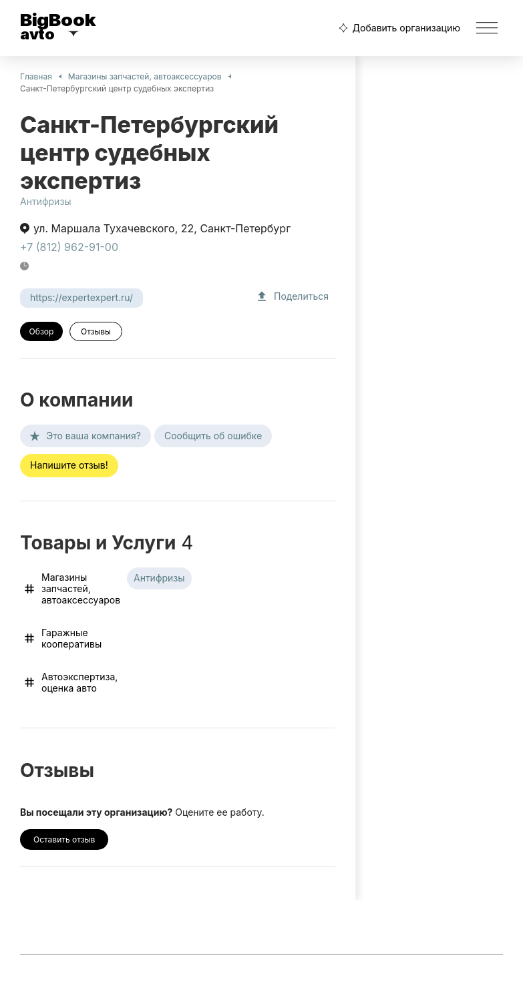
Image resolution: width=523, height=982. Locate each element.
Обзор (41, 331)
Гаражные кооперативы (62, 638)
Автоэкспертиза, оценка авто (70, 682)
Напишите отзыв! (69, 465)
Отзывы (96, 331)
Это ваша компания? (85, 436)
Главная (36, 76)
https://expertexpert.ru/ (81, 297)
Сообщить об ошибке (213, 435)
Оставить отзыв (64, 839)
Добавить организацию (397, 28)
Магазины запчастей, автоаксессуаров (145, 76)
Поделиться (292, 296)
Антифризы (45, 201)
